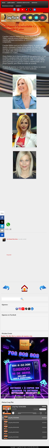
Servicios (34, 2)
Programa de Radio (7, 6)
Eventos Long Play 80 (23, 2)
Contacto (18, 6)
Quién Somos (11, 2)
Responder (9, 254)
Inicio (3, 2)
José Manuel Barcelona (12, 239)
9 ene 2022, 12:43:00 (22, 239)
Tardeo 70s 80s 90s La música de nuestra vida (16, 336)
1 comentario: (43, 32)
